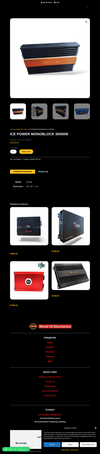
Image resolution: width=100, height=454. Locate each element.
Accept (52, 444)
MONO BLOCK (21, 129)
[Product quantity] (13, 152)
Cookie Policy (65, 450)
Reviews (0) (43, 172)
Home (12, 129)
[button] (96, 428)
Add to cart (26, 152)
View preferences (88, 444)
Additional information (22, 171)
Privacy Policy (74, 450)
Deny (70, 444)
